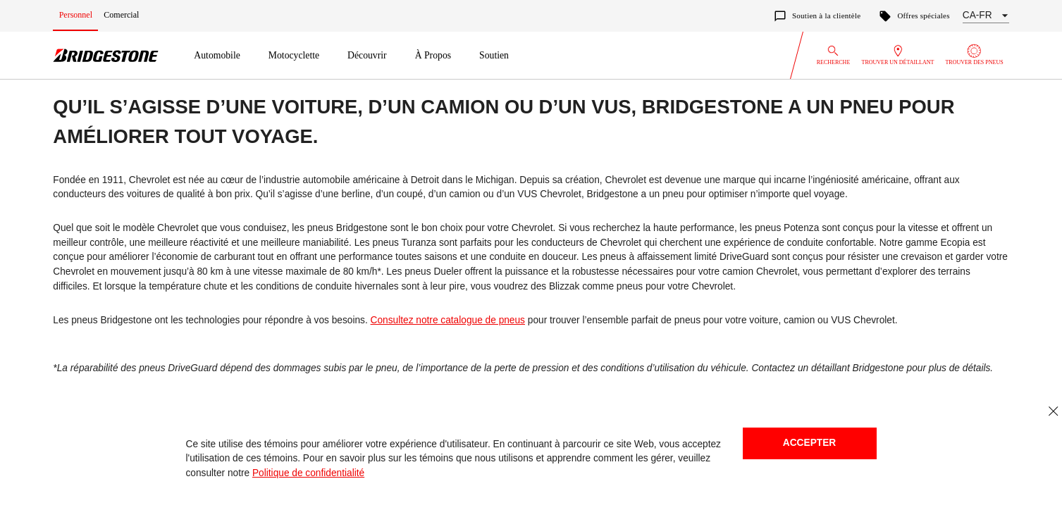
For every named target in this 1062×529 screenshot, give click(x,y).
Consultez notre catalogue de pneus (448, 320)
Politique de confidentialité (308, 473)
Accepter (809, 442)
